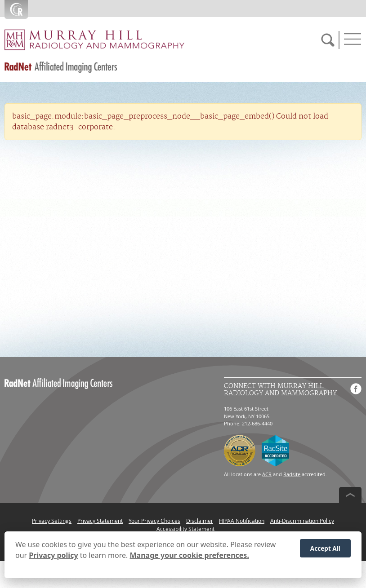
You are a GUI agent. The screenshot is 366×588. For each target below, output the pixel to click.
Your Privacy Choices (154, 520)
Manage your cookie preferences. (189, 557)
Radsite (291, 474)
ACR (267, 474)
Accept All (325, 550)
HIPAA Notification (241, 520)
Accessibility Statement (185, 528)
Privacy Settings (51, 520)
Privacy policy (53, 557)
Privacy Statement (100, 520)
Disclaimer (199, 520)
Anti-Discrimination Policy (302, 520)
